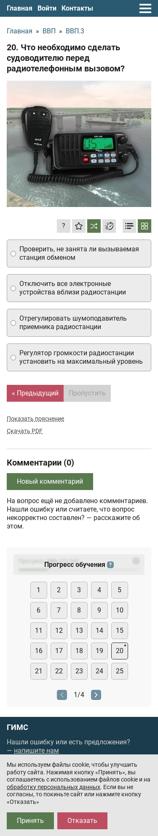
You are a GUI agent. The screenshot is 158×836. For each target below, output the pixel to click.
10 (119, 610)
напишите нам (36, 750)
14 (99, 630)
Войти (46, 8)
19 (99, 651)
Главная (19, 8)
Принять (30, 821)
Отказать (82, 821)
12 (59, 630)
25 (119, 671)
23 (79, 671)
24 (99, 671)
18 (79, 651)
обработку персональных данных (53, 787)
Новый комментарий (50, 481)
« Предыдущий (35, 393)
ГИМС (17, 727)
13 (79, 630)
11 (39, 630)
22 (59, 671)
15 (119, 630)
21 (39, 671)
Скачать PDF (25, 431)
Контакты (77, 8)
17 (59, 651)
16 (39, 651)
